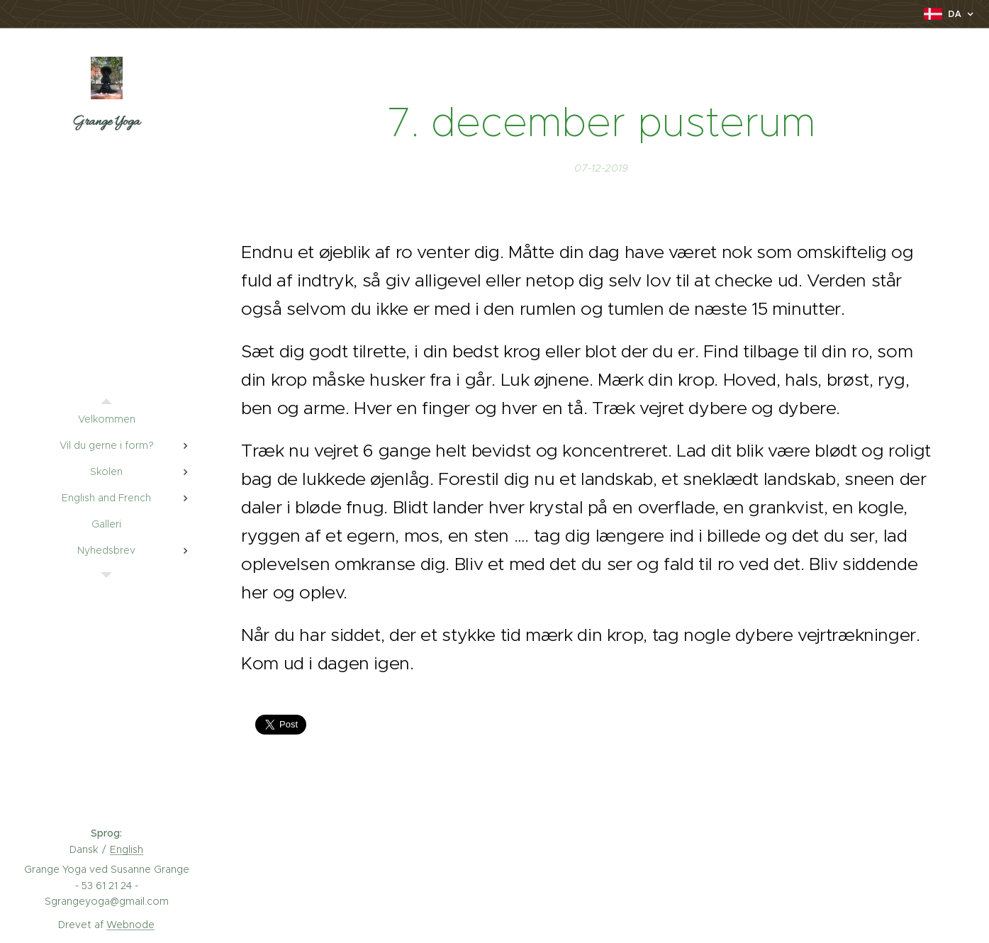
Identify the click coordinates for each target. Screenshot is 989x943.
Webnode (130, 924)
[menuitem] (106, 419)
